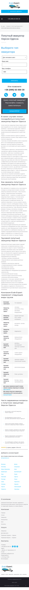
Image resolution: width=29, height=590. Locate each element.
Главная (8, 26)
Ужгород (3, 484)
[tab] (14, 412)
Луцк (2, 474)
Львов (15, 474)
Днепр (15, 464)
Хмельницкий (17, 486)
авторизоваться (5, 458)
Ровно (15, 479)
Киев (15, 469)
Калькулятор (14, 111)
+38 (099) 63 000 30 (14, 19)
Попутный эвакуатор (16, 26)
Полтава (3, 479)
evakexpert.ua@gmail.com (7, 553)
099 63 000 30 (6, 389)
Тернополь (17, 481)
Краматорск (4, 471)
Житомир (3, 466)
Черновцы (16, 489)
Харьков (16, 484)
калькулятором (7, 394)
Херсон (3, 486)
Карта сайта (14, 582)
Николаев (3, 476)
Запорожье (17, 466)
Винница (3, 464)
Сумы (2, 481)
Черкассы (3, 489)
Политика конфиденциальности (14, 579)
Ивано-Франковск (5, 469)
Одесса (16, 476)
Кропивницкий (17, 471)
